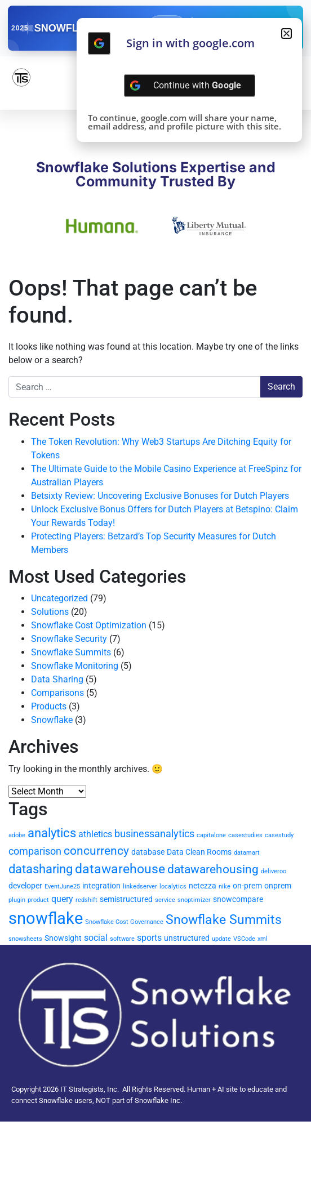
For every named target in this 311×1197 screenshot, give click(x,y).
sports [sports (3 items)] (149, 937)
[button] (286, 33)
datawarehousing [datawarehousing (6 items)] (213, 869)
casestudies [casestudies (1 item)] (245, 835)
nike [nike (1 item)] (224, 886)
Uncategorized (59, 598)
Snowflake (52, 719)
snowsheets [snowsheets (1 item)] (25, 939)
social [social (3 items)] (96, 937)
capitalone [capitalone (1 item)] (211, 835)
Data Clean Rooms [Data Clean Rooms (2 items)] (199, 851)
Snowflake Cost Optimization (88, 625)
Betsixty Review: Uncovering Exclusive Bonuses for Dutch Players (160, 495)
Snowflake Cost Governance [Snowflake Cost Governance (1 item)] (124, 922)
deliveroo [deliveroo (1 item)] (273, 871)
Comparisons (57, 692)
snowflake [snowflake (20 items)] (45, 918)
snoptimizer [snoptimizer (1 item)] (194, 900)
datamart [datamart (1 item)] (247, 852)
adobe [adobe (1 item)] (16, 835)
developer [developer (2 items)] (25, 885)
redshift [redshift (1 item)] (86, 900)
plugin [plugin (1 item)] (16, 900)
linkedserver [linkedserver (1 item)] (140, 886)
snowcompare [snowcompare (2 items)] (238, 899)
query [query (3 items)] (62, 899)
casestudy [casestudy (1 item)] (279, 835)
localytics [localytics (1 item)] (172, 886)
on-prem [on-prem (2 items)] (247, 885)
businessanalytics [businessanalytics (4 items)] (154, 833)
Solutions (50, 611)
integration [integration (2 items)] (101, 885)
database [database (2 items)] (148, 851)
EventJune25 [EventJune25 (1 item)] (62, 886)
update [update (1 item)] (221, 939)
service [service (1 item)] (165, 900)
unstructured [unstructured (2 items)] (187, 938)
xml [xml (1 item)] (262, 939)
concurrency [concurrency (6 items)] (96, 850)
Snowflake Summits (71, 652)
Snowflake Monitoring (74, 665)
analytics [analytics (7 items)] (52, 833)
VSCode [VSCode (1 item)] (244, 939)
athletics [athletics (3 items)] (95, 834)
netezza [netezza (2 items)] (202, 885)
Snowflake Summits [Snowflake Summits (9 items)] (224, 919)
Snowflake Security (69, 638)
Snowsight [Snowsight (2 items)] (63, 938)
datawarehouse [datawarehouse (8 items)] (120, 869)
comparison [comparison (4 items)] (34, 851)
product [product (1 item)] (38, 900)
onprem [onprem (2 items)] (277, 885)
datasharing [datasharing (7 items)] (40, 869)
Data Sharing (57, 679)
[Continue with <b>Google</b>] (99, 43)
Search (281, 386)
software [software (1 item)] (122, 939)
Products (48, 706)
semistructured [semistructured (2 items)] (126, 899)
